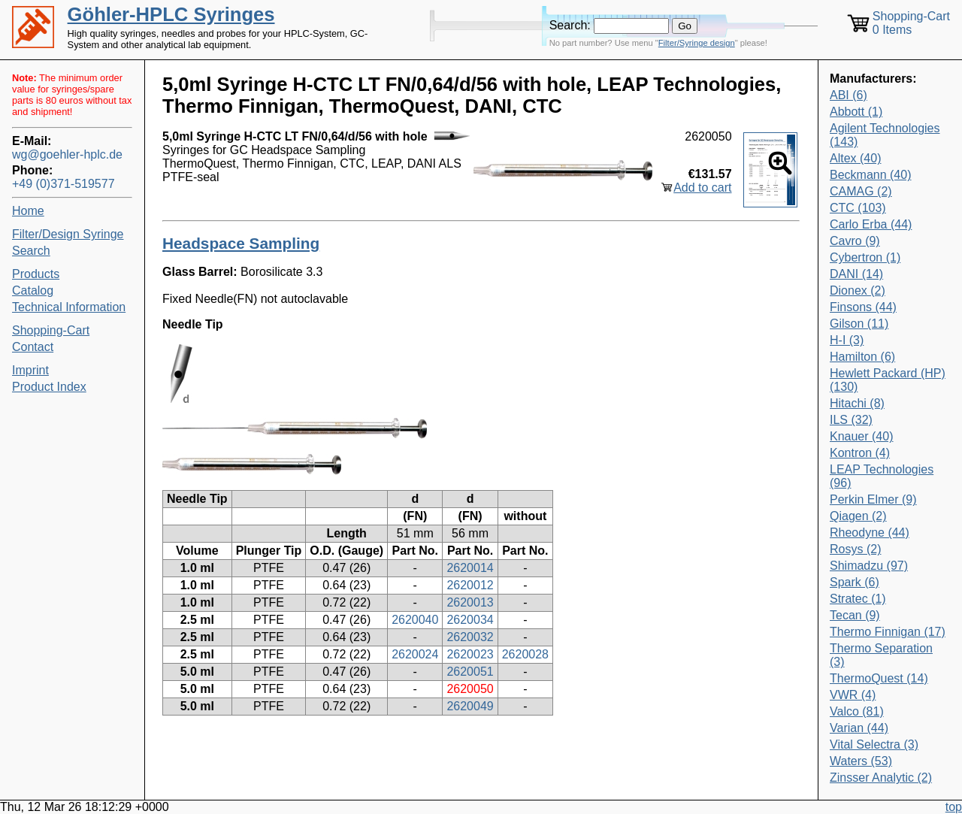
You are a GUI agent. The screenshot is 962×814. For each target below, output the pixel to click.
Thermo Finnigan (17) (887, 631)
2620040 (415, 619)
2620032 (469, 637)
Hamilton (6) (862, 356)
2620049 (469, 706)
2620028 (525, 654)
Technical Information (69, 307)
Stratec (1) (858, 598)
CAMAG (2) (861, 191)
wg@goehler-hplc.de (67, 154)
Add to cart (702, 187)
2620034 (469, 619)
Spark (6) (854, 582)
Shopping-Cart (50, 330)
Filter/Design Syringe (68, 234)
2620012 (469, 585)
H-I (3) (847, 340)
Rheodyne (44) (869, 532)
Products (35, 274)
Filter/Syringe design (696, 42)
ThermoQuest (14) (879, 678)
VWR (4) (853, 694)
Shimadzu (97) (869, 565)
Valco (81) (857, 711)
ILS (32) (851, 419)
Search (31, 250)
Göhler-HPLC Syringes (171, 14)
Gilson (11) (859, 323)
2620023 (469, 654)
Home (28, 210)
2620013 (469, 602)
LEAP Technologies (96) (881, 476)
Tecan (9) (855, 615)
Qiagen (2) (858, 516)
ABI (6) (848, 95)
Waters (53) (861, 761)
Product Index (49, 386)
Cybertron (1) (865, 257)
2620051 (469, 671)
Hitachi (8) (857, 403)
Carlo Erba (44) (871, 224)
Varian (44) (859, 728)
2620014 (469, 567)
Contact (32, 346)
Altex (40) (855, 158)
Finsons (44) (863, 307)
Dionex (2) (857, 290)
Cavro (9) (855, 241)
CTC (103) (858, 207)
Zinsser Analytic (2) (881, 777)
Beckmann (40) (871, 174)
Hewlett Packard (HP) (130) (887, 380)
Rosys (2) (855, 549)
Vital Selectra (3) (874, 744)
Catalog (32, 290)
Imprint (30, 370)
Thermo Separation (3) (881, 655)
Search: (570, 25)
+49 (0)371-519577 (63, 183)
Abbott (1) (856, 111)
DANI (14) (856, 274)
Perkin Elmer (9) (873, 499)
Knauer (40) (862, 436)
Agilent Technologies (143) (884, 135)
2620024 (415, 654)
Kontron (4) (860, 452)
